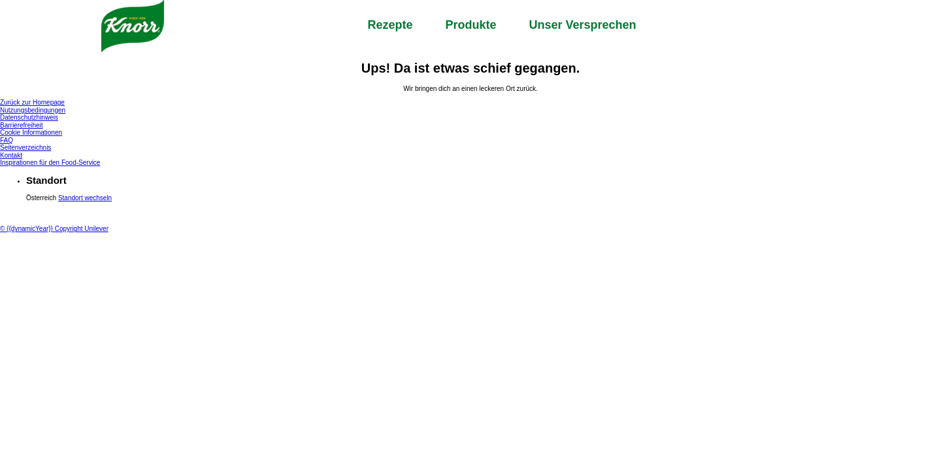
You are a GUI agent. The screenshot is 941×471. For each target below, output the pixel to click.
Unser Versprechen (582, 24)
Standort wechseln (85, 197)
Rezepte (389, 24)
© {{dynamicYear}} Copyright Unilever (54, 228)
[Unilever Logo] (25, 211)
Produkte (470, 24)
